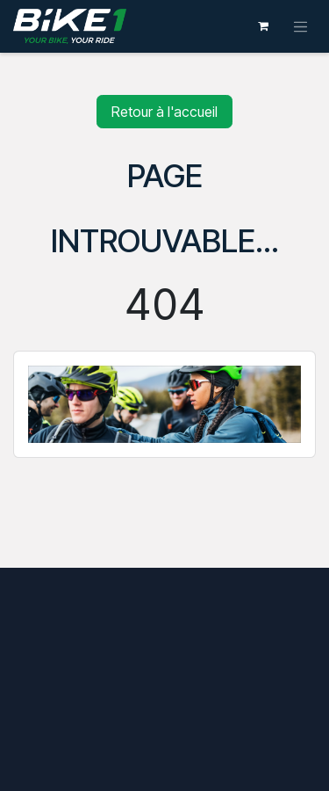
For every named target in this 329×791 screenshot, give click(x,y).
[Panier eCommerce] (263, 26)
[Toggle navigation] (301, 26)
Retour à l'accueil (164, 111)
